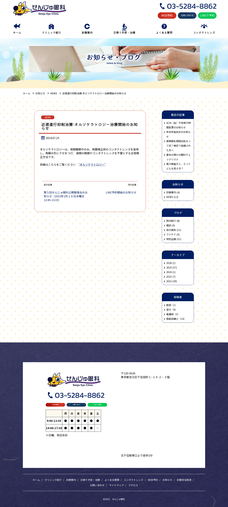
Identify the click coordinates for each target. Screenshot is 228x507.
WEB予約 (167, 15)
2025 (169, 267)
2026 (169, 263)
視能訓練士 (172, 319)
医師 (168, 305)
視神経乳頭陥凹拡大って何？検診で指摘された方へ (178, 145)
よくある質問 (112, 480)
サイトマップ (116, 485)
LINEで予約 (207, 15)
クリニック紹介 (53, 480)
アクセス (133, 485)
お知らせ (167, 480)
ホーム (36, 480)
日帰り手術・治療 (90, 480)
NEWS (48, 117)
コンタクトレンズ (133, 480)
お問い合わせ (187, 15)
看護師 (170, 314)
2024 (169, 272)
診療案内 (71, 480)
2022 (169, 281)
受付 (168, 309)
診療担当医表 (184, 480)
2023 (169, 276)
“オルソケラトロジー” (92, 164)
